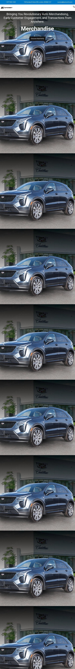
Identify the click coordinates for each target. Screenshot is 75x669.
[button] (74, 8)
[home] (7, 8)
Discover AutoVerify (37, 39)
